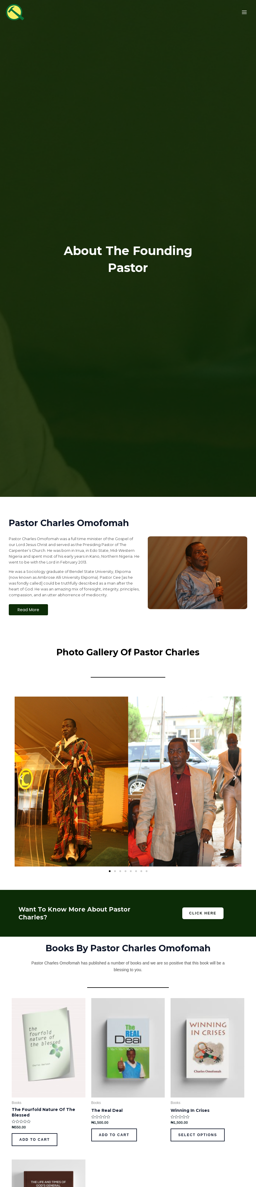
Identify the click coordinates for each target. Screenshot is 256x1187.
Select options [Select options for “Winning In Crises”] (197, 1135)
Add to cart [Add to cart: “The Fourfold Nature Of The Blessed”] (34, 1140)
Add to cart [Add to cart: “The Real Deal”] (114, 1135)
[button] (21, 777)
